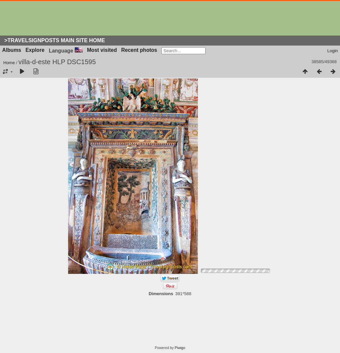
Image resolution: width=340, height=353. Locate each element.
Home (9, 62)
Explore (35, 50)
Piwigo (180, 348)
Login (332, 50)
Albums (11, 50)
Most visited (102, 50)
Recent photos (139, 50)
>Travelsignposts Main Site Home (54, 40)
